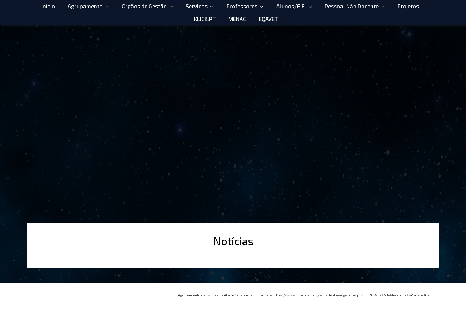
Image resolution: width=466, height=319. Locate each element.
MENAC (237, 19)
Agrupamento (85, 6)
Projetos (408, 6)
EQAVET (268, 19)
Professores (241, 6)
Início (48, 6)
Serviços (197, 6)
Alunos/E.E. (291, 6)
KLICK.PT (205, 19)
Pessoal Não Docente (352, 6)
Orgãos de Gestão (144, 6)
